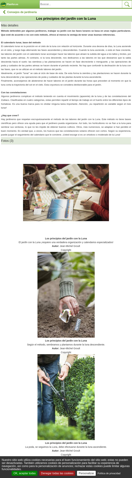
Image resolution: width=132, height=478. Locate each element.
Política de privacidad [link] (108, 473)
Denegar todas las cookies (57, 473)
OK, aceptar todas (24, 473)
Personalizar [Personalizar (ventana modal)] (86, 473)
